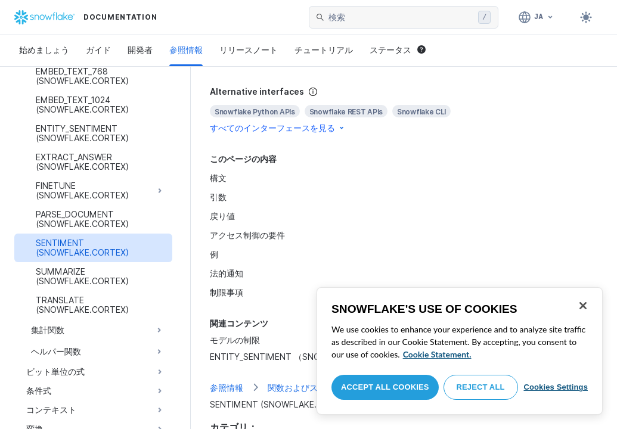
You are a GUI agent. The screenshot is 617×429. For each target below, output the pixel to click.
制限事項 (226, 292)
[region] (460, 351)
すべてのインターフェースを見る (278, 128)
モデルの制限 (235, 340)
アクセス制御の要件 (247, 235)
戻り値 (222, 216)
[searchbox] (400, 17)
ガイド (98, 50)
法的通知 (226, 273)
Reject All (481, 387)
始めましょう (44, 50)
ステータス (398, 50)
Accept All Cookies (385, 387)
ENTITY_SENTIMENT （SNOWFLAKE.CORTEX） (304, 357)
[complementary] (404, 110)
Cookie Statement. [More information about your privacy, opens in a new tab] (437, 354)
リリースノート (248, 50)
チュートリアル (323, 50)
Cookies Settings (555, 387)
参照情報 (186, 50)
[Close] (583, 306)
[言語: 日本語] (536, 17)
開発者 (140, 50)
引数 (218, 197)
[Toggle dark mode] (586, 17)
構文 (218, 178)
